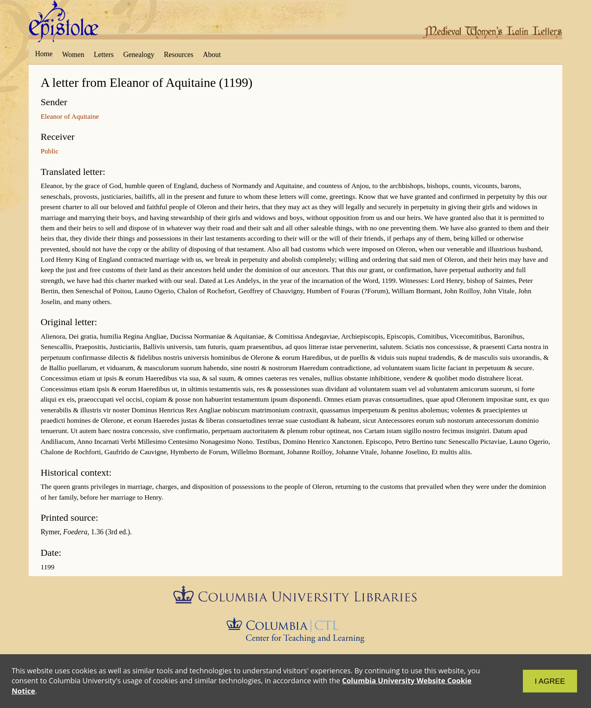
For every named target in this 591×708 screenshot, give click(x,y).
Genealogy (139, 55)
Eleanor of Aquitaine (70, 116)
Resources (179, 55)
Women (73, 55)
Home (44, 54)
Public (50, 151)
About (212, 55)
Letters (104, 55)
